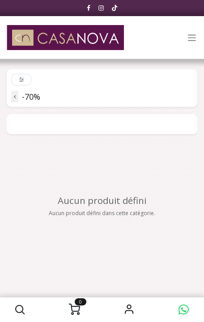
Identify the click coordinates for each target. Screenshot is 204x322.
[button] (20, 310)
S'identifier (129, 310)
